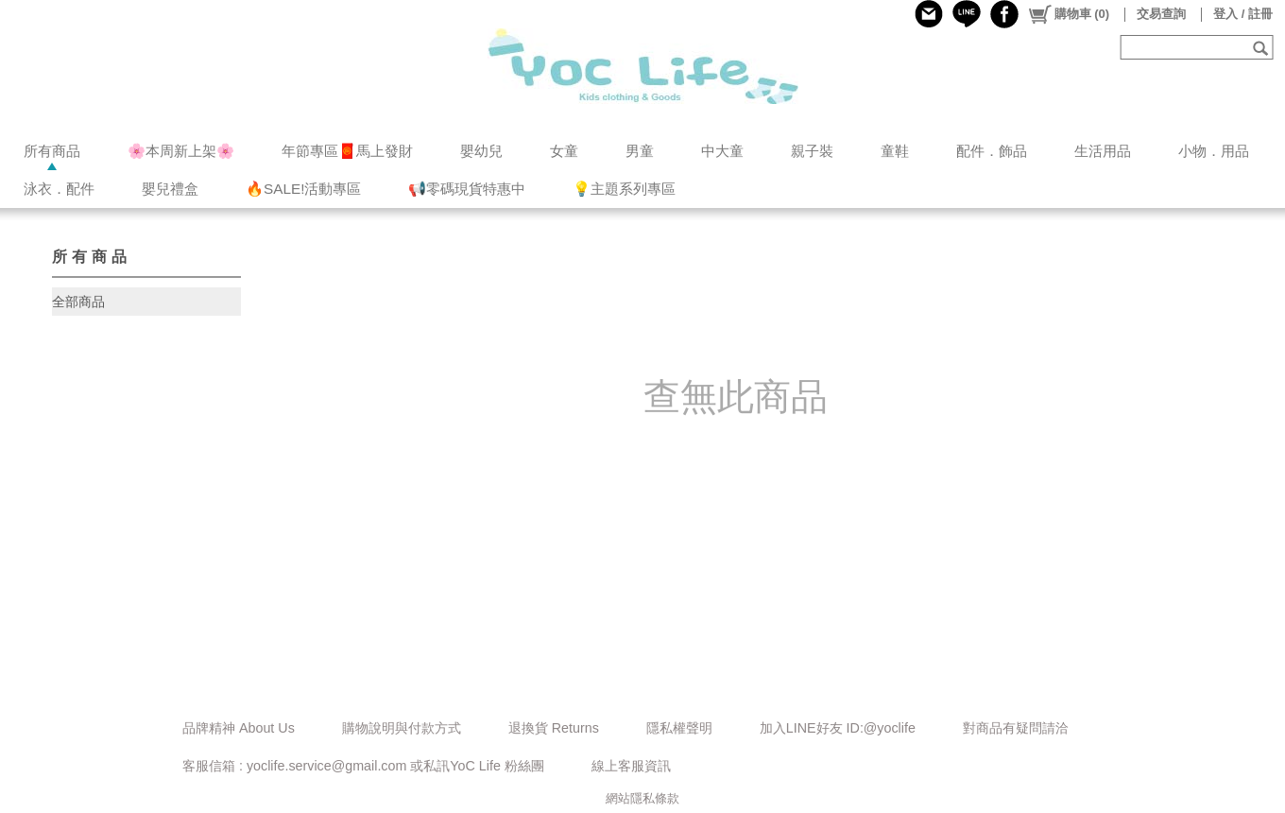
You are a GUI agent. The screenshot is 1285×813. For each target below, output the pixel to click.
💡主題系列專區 (624, 189)
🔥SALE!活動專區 (303, 189)
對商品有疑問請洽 (1016, 727)
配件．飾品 (991, 151)
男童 (639, 151)
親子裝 (812, 151)
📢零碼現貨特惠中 (466, 189)
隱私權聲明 (679, 727)
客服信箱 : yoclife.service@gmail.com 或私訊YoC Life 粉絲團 (363, 765)
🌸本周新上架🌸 (181, 151)
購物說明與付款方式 (401, 727)
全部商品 (78, 301)
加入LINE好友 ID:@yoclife (838, 727)
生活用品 (1102, 151)
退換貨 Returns (553, 727)
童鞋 (895, 151)
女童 (564, 151)
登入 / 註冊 (1243, 14)
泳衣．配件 (59, 189)
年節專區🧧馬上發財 (347, 151)
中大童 (722, 151)
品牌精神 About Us (238, 727)
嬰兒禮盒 (170, 189)
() (1068, 14)
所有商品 (52, 151)
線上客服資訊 (631, 765)
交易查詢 (1161, 14)
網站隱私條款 (642, 798)
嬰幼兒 (481, 151)
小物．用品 (1213, 151)
